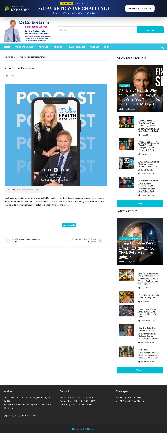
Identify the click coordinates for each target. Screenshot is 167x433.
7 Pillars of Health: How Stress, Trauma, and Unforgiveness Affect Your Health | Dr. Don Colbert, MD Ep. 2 (148, 125)
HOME (7, 47)
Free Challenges (24, 47)
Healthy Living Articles (130, 238)
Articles (43, 47)
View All (139, 203)
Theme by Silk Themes (83, 429)
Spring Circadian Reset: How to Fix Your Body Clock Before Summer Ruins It (137, 250)
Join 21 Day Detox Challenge (128, 397)
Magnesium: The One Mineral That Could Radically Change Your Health (148, 313)
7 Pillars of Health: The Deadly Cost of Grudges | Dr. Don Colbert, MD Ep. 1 (148, 146)
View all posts (69, 225)
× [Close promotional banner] (160, 8)
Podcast (94, 47)
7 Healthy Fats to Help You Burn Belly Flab (148, 296)
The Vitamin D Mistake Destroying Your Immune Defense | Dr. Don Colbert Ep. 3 (148, 165)
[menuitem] (7, 47)
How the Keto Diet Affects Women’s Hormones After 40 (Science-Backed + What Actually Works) (148, 333)
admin (121, 109)
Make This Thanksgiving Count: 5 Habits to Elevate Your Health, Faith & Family (148, 354)
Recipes (58, 47)
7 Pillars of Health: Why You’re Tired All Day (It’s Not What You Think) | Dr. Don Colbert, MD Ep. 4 (139, 97)
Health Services (76, 47)
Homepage (9, 57)
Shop (106, 47)
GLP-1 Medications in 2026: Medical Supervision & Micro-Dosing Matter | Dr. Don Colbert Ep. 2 (148, 185)
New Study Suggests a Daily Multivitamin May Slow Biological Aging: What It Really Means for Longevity (148, 278)
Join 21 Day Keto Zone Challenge (130, 401)
